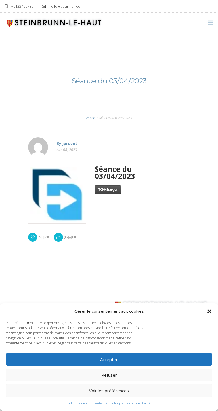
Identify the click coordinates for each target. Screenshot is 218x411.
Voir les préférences (109, 390)
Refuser (109, 375)
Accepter (109, 359)
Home (90, 117)
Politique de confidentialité (87, 403)
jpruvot (69, 143)
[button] (209, 311)
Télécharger (108, 190)
